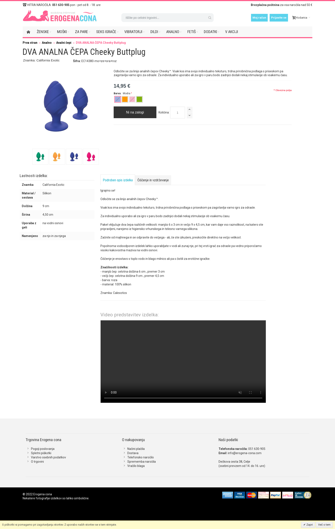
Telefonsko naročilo (140, 457)
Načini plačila (136, 449)
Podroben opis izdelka (118, 180)
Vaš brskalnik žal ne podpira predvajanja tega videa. (183, 361)
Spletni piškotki (41, 453)
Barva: (122, 93)
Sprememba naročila (141, 461)
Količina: (164, 112)
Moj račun (259, 17)
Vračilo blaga (136, 466)
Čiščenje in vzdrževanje (153, 180)
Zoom (66, 106)
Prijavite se (279, 17)
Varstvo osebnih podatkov (48, 457)
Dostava (132, 453)
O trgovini (37, 461)
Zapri (309, 524)
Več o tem (324, 524)
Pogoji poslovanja (42, 449)
